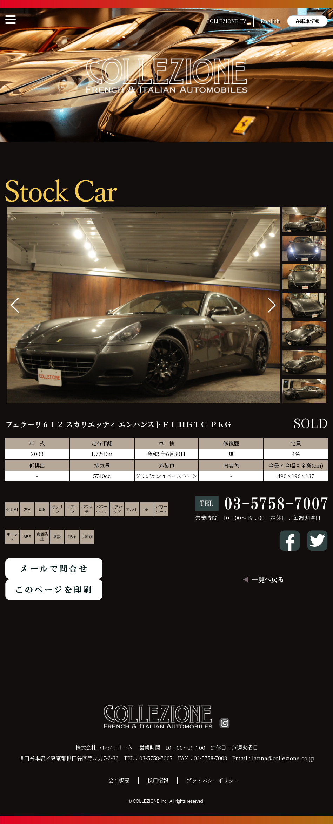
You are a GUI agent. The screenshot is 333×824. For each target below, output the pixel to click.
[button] (272, 305)
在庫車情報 (307, 21)
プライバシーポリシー (212, 780)
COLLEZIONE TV (226, 21)
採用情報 (157, 780)
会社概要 (118, 780)
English (270, 21)
